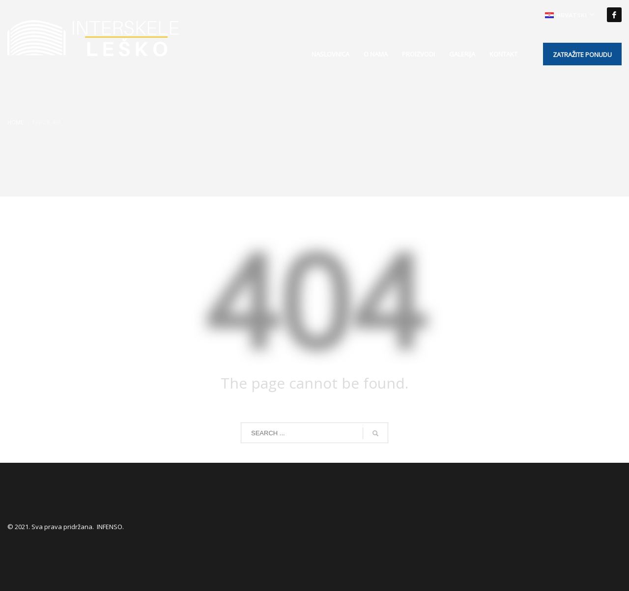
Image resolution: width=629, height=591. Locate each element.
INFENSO (109, 526)
